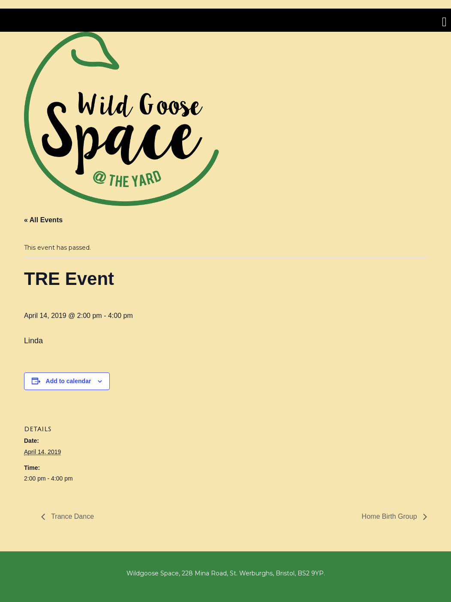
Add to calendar (68, 381)
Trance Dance (71, 516)
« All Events (43, 220)
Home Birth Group (390, 516)
